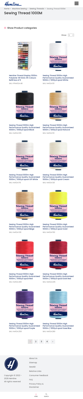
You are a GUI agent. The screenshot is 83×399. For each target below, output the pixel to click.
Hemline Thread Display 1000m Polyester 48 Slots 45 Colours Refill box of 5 (23, 77)
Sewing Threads (37, 8)
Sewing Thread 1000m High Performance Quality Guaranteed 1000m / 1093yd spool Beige (24, 226)
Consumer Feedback (38, 375)
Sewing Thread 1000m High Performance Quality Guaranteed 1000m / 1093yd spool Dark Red (58, 276)
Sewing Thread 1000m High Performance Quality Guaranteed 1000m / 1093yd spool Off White (24, 177)
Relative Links (35, 371)
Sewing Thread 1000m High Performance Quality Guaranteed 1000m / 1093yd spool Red (24, 276)
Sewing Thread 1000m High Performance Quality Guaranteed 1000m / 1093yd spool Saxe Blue (58, 325)
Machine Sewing (19, 8)
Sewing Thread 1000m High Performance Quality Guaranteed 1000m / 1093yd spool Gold (58, 226)
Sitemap (33, 362)
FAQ (31, 379)
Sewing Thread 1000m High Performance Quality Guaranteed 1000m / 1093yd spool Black (24, 127)
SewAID (32, 367)
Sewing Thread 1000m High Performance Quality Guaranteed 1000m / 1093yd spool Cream (58, 177)
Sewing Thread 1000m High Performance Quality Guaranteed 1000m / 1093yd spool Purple (24, 325)
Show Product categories (20, 28)
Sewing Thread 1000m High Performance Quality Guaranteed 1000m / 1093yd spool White (58, 77)
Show (63, 35)
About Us (33, 358)
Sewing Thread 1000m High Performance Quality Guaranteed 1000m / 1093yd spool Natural (58, 127)
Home (6, 8)
